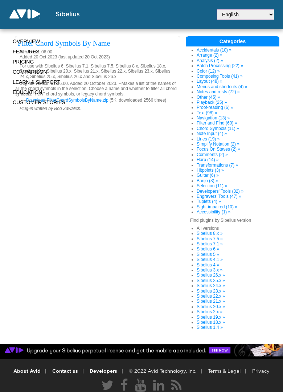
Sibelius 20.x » (211, 306)
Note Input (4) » (212, 133)
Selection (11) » (212, 185)
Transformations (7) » (217, 165)
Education (27, 92)
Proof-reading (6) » (215, 107)
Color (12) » (208, 71)
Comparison (30, 72)
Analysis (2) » (210, 60)
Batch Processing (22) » (220, 65)
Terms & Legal (224, 371)
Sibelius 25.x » (211, 280)
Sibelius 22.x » (211, 296)
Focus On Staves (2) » (218, 149)
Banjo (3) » (207, 180)
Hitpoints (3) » (210, 170)
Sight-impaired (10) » (217, 206)
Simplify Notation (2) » (218, 144)
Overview (26, 41)
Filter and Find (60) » (217, 123)
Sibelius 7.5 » (210, 238)
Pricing (23, 62)
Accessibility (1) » (213, 212)
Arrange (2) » (209, 55)
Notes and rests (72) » (218, 91)
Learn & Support (36, 82)
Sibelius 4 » (208, 265)
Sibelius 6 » (208, 249)
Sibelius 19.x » (211, 317)
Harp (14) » (208, 159)
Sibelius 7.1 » (210, 243)
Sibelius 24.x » (211, 285)
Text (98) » (207, 112)
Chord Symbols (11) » (218, 128)
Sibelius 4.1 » (210, 259)
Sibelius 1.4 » (210, 327)
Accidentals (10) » (214, 50)
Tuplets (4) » (209, 201)
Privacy (261, 371)
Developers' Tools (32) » (220, 191)
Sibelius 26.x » (211, 275)
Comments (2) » (212, 154)
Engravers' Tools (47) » (219, 196)
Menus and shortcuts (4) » (222, 86)
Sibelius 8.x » (209, 233)
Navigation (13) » (213, 118)
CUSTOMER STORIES (39, 102)
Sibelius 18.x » (211, 322)
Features (26, 51)
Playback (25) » (212, 102)
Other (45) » (208, 97)
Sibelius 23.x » (211, 291)
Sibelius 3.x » (209, 270)
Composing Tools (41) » (220, 76)
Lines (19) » (208, 139)
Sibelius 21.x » (211, 301)
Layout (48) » (209, 81)
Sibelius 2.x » (209, 311)
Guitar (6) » (208, 175)
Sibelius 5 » (208, 254)
